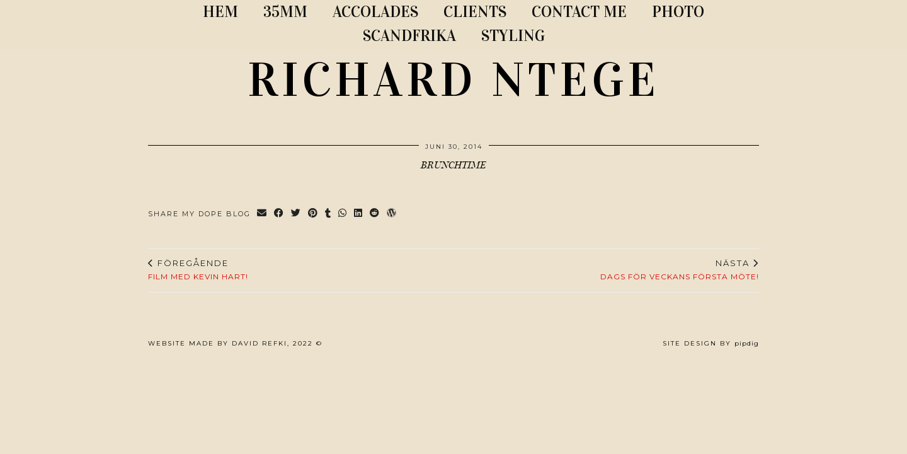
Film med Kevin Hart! (198, 270)
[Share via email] (262, 214)
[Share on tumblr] (328, 214)
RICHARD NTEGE (453, 80)
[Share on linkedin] (359, 214)
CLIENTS (474, 11)
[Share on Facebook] (279, 214)
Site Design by (711, 343)
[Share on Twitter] (296, 214)
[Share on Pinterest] (313, 214)
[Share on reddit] (375, 214)
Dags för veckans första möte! (679, 270)
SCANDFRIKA (409, 35)
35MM (285, 11)
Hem (220, 11)
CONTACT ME (579, 11)
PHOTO (678, 11)
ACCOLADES (375, 11)
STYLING (513, 35)
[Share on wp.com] (392, 214)
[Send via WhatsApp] (343, 214)
